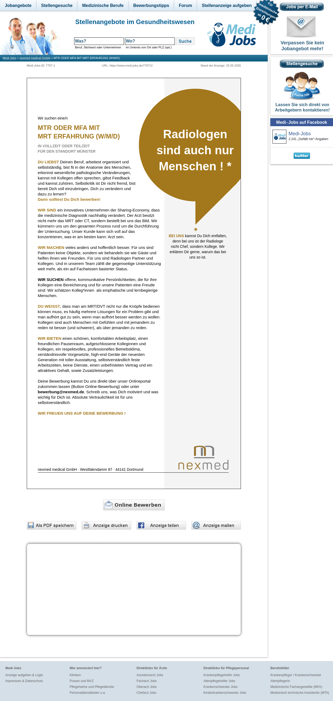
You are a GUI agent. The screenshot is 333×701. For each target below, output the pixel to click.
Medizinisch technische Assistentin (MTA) (299, 693)
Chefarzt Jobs (146, 693)
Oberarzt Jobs (147, 687)
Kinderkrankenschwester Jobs (224, 693)
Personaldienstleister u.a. (88, 693)
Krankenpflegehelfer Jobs (221, 675)
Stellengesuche (57, 5)
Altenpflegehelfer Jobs (219, 681)
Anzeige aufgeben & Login (24, 675)
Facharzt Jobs (147, 681)
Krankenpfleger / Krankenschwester (295, 675)
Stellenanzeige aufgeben (227, 5)
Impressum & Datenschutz (24, 681)
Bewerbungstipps (151, 5)
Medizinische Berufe (103, 5)
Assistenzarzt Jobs (150, 675)
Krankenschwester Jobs (220, 687)
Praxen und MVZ (82, 681)
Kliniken (75, 675)
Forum (185, 5)
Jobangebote (18, 5)
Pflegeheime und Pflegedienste (92, 687)
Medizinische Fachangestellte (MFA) (296, 687)
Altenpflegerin (280, 681)
